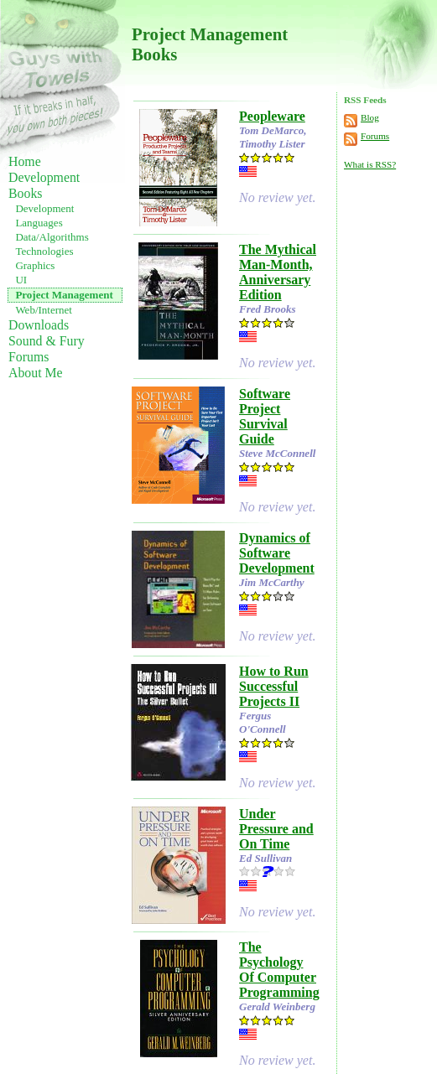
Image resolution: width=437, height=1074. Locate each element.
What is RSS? (370, 164)
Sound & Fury (46, 341)
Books (25, 193)
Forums (28, 357)
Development (44, 177)
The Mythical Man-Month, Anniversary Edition (277, 272)
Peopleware (272, 116)
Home (24, 161)
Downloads (38, 325)
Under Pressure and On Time (276, 829)
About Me (35, 373)
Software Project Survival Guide (264, 416)
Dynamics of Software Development (277, 553)
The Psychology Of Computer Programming (279, 969)
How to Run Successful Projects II (274, 686)
